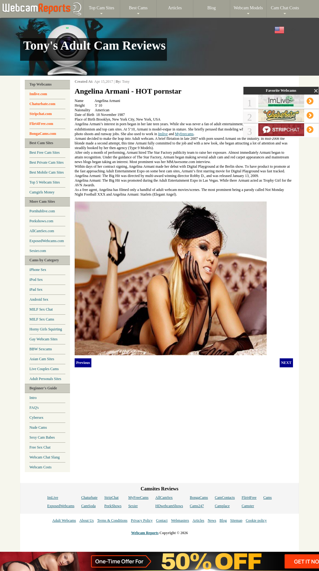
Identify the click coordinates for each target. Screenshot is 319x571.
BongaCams (199, 497)
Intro (33, 398)
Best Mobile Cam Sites (46, 172)
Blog (223, 520)
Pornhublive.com (42, 211)
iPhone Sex (37, 270)
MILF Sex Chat (41, 309)
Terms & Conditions (112, 520)
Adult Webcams (64, 520)
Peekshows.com (41, 221)
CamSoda (88, 506)
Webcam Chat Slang (44, 457)
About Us (86, 520)
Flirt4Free (249, 497)
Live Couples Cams (44, 369)
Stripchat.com (40, 114)
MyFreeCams (138, 497)
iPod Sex (36, 279)
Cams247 (197, 506)
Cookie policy (256, 520)
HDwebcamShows (169, 506)
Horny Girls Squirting (45, 329)
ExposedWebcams (60, 506)
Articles (198, 520)
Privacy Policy (141, 520)
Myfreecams (184, 134)
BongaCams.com (42, 133)
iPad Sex (35, 289)
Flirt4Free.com (41, 124)
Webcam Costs (40, 467)
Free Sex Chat (39, 447)
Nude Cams (38, 427)
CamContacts (225, 497)
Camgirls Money (42, 192)
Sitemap (236, 520)
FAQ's (34, 407)
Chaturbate (89, 497)
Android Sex (38, 299)
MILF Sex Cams (41, 319)
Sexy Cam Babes (42, 437)
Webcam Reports (145, 533)
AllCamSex (164, 497)
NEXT (286, 363)
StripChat (111, 497)
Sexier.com (37, 251)
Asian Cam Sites (41, 359)
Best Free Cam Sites (44, 152)
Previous (83, 363)
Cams (267, 497)
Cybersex (36, 417)
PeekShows (112, 506)
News (212, 520)
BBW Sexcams (40, 349)
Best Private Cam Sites (46, 162)
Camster (248, 506)
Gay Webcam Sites (43, 339)
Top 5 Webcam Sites (44, 182)
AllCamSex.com (41, 231)
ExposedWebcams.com (46, 241)
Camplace (222, 506)
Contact (162, 520)
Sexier (133, 506)
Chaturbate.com (42, 104)
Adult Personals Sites (45, 379)
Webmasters (180, 520)
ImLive (52, 497)
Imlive (163, 134)
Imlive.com (38, 94)
